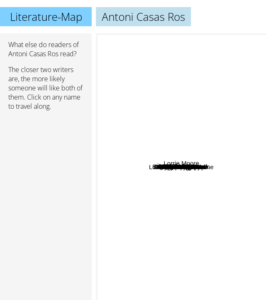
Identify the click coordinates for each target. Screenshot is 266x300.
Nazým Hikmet (150, 71)
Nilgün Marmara (182, 121)
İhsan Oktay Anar (180, 52)
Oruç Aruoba (163, 191)
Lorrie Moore (236, 151)
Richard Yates (135, 161)
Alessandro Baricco (221, 88)
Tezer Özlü (142, 98)
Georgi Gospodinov (158, 201)
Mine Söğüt (198, 151)
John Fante (148, 271)
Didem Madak (187, 185)
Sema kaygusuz (174, 207)
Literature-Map (46, 16)
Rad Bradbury (191, 159)
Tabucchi (218, 158)
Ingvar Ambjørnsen (168, 114)
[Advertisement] (46, 161)
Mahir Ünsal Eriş (166, 238)
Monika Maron (191, 166)
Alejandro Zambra (158, 149)
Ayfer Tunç (221, 218)
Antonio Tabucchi (199, 226)
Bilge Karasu (155, 81)
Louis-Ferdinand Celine (208, 281)
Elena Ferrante (165, 294)
